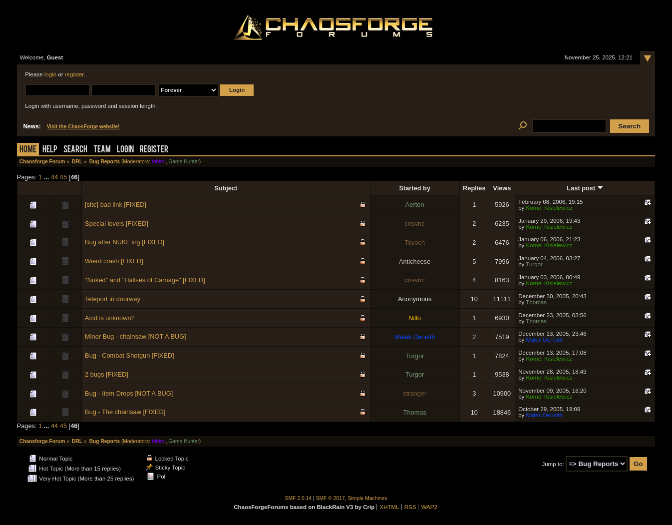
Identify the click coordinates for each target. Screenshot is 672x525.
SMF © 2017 (330, 498)
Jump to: (553, 464)
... (47, 177)
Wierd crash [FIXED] (114, 261)
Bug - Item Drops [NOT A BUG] (129, 393)
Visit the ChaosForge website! (83, 126)
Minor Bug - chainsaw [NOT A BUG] (135, 336)
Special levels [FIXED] (116, 223)
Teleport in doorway (112, 299)
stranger (414, 393)
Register (154, 150)
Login (125, 150)
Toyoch (414, 242)
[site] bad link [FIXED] (115, 204)
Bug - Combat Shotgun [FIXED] (129, 355)
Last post (585, 188)
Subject (225, 188)
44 (54, 177)
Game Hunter (183, 161)
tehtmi (159, 161)
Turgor (534, 264)
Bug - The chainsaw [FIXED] (125, 412)
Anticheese (414, 261)
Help (49, 150)
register (74, 74)
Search (75, 150)
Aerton (414, 204)
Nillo (414, 318)
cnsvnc (415, 223)
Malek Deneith (414, 337)
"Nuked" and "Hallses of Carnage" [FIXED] (145, 280)
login (50, 74)
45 (63, 177)
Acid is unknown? (110, 318)
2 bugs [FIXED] (106, 374)
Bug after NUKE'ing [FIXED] (124, 242)
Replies (474, 188)
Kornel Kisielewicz (549, 208)
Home (27, 150)
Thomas (536, 302)
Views (502, 188)
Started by (414, 188)
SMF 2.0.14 (298, 498)
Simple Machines (367, 498)
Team (102, 150)
